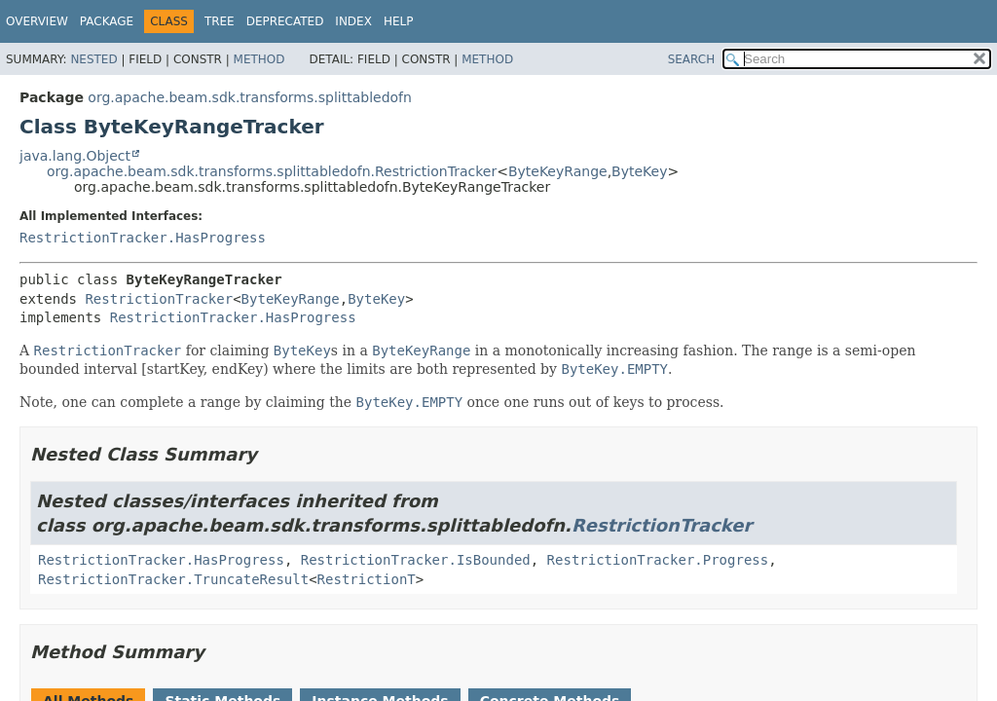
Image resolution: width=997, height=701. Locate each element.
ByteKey (639, 171)
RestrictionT (366, 579)
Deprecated (285, 21)
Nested (93, 59)
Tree (219, 21)
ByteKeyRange (558, 171)
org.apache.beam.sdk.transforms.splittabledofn (250, 97)
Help (399, 21)
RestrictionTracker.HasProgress (142, 237)
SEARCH (692, 59)
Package (106, 21)
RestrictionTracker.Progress (658, 560)
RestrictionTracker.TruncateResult (173, 579)
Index (353, 21)
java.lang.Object (74, 156)
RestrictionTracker (159, 299)
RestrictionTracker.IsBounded (416, 560)
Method (259, 59)
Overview (37, 21)
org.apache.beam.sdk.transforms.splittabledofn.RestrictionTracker (272, 171)
